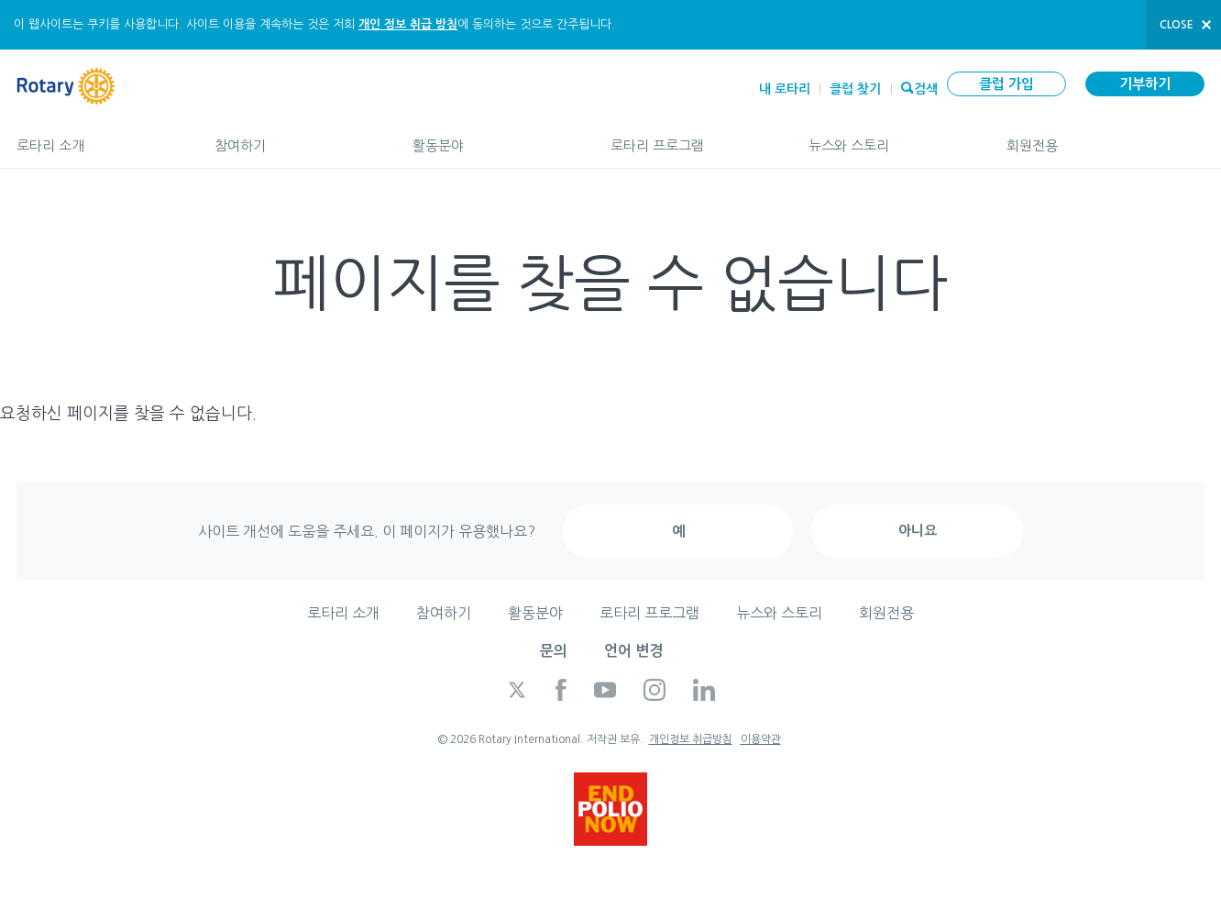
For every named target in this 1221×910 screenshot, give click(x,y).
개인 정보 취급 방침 (407, 24)
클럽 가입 (1006, 84)
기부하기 (1145, 84)
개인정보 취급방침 (690, 739)
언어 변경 (633, 651)
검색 (926, 87)
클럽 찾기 (855, 89)
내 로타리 (784, 89)
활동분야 (493, 137)
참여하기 (295, 137)
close (1177, 24)
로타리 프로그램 (691, 137)
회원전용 (1105, 137)
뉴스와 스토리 (889, 137)
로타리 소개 (97, 137)
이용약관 (761, 739)
